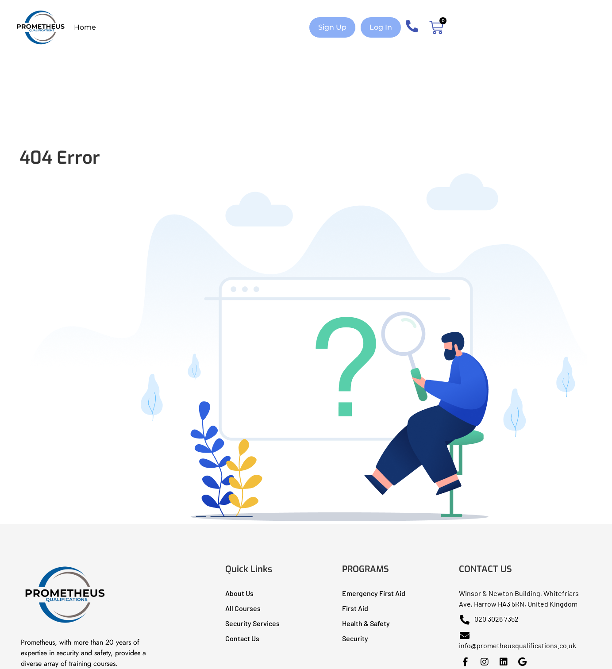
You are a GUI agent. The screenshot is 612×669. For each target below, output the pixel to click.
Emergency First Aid (373, 593)
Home (85, 27)
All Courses (243, 608)
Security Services (252, 623)
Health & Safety (366, 623)
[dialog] (595, 651)
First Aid (355, 608)
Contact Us (242, 638)
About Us (239, 593)
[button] (332, 27)
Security (355, 638)
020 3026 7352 (489, 619)
